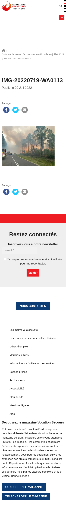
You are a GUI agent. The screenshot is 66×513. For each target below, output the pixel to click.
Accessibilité (17, 388)
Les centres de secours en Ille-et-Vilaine (33, 338)
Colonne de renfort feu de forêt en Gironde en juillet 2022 (33, 54)
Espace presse (18, 371)
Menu (61, 17)
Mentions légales (19, 405)
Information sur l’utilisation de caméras (32, 363)
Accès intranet (18, 380)
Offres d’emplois (19, 346)
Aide (12, 413)
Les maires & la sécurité (24, 329)
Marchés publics (19, 354)
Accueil (3, 50)
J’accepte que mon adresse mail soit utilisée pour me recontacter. (33, 261)
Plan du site (16, 396)
